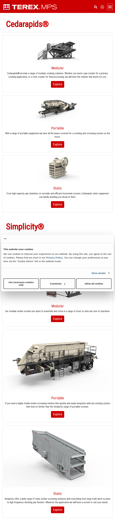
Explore (57, 84)
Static (57, 188)
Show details (99, 273)
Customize (57, 283)
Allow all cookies (94, 283)
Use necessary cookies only (21, 283)
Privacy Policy (54, 257)
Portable (57, 128)
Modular (57, 68)
